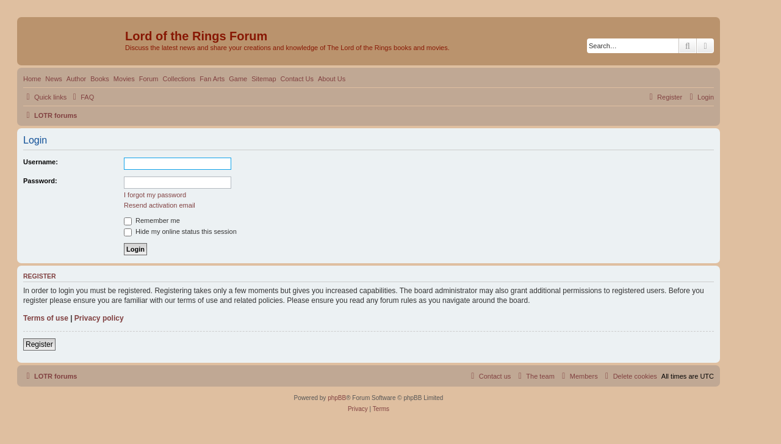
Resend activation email (159, 205)
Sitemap (263, 78)
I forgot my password (155, 194)
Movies (124, 78)
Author (76, 78)
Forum (149, 78)
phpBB (337, 398)
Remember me (152, 220)
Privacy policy (99, 318)
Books (99, 78)
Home (32, 78)
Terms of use (45, 318)
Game (238, 78)
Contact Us (297, 78)
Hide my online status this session (180, 231)
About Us (331, 78)
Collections (178, 78)
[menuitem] (82, 97)
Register (39, 344)
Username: (40, 162)
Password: (40, 180)
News (53, 78)
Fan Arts (212, 78)
